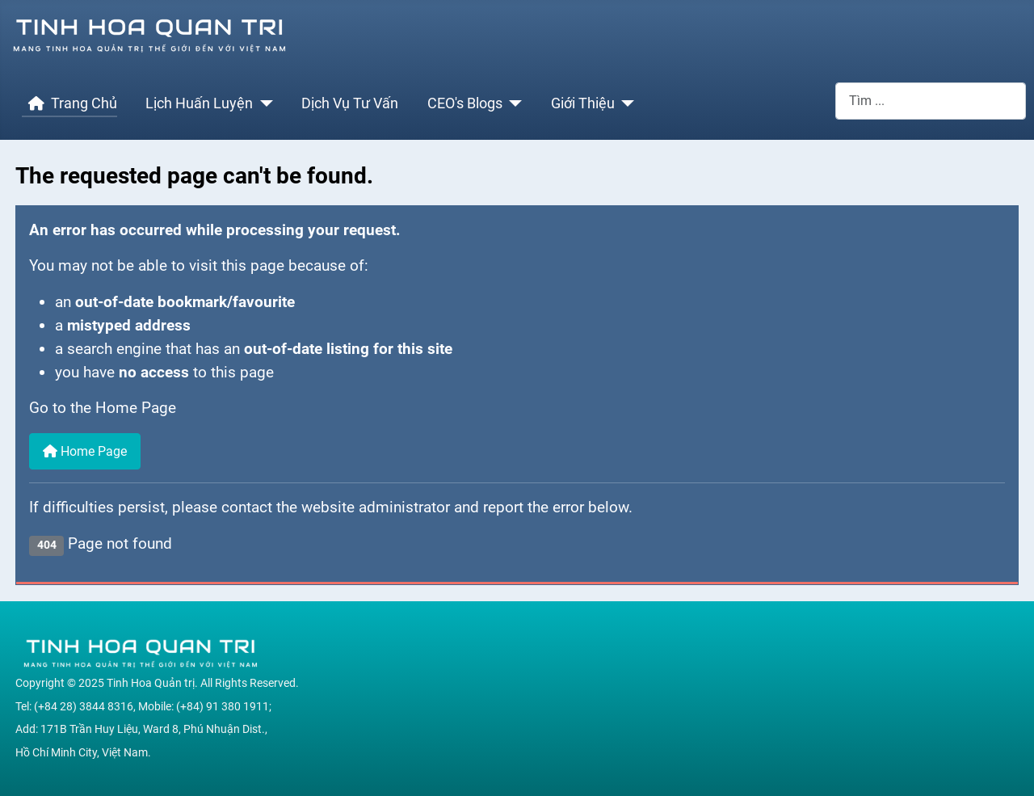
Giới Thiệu (583, 103)
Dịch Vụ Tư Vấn (349, 103)
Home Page (85, 451)
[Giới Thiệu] (625, 103)
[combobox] (930, 100)
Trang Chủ (69, 103)
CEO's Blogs (464, 103)
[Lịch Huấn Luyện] (263, 103)
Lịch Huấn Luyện (199, 103)
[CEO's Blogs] (512, 103)
